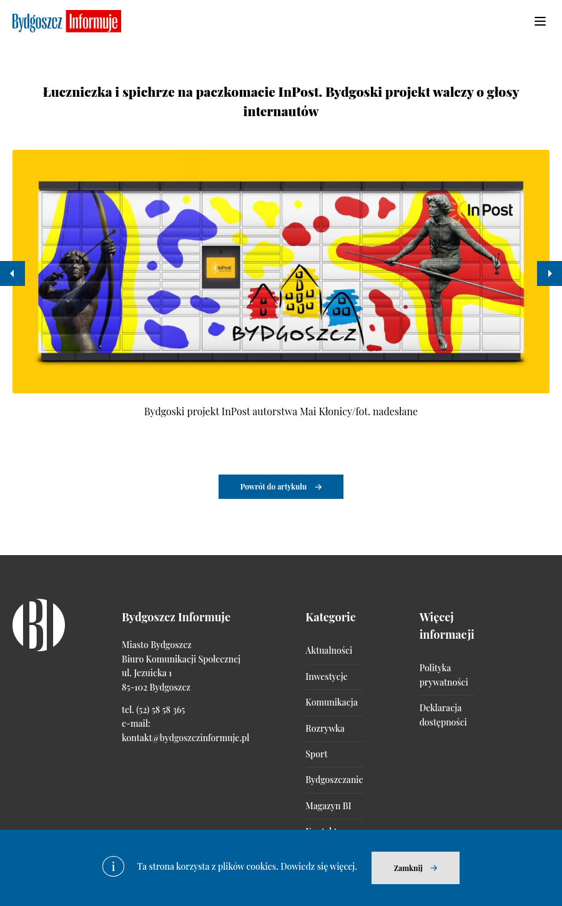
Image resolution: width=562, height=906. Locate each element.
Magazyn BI (328, 806)
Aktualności (328, 650)
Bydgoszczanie (334, 779)
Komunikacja (331, 702)
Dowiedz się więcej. (318, 866)
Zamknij (408, 868)
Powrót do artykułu (273, 486)
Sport (316, 754)
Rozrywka (324, 728)
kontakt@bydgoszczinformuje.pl (185, 738)
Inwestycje (326, 676)
